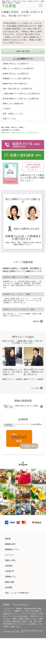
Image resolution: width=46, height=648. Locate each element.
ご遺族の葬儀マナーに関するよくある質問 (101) (21, 94)
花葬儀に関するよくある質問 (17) (16, 64)
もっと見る (35, 388)
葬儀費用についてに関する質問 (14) (16, 78)
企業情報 (6, 604)
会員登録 (8, 566)
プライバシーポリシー (20, 604)
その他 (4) (6, 109)
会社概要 (8, 587)
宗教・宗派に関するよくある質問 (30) (17, 89)
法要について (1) (9, 119)
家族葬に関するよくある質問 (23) (16, 74)
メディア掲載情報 (23, 262)
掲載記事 (36, 321)
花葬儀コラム (10, 577)
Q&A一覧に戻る (23, 51)
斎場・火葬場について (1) (12, 114)
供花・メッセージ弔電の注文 (17, 593)
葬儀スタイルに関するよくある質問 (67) (18, 69)
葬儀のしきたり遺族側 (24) (13, 104)
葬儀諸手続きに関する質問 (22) (15, 84)
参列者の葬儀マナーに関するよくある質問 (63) (21, 99)
